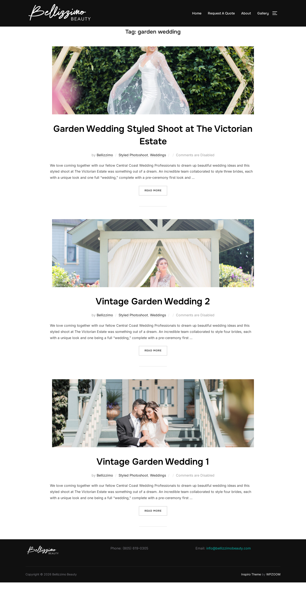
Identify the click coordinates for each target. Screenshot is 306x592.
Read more (155, 200)
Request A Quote (221, 13)
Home (196, 13)
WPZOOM (273, 584)
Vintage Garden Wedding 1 (152, 471)
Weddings (158, 164)
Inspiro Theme (251, 584)
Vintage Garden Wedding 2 (153, 311)
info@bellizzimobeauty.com (228, 558)
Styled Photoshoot (133, 164)
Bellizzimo (105, 164)
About (246, 13)
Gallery (263, 13)
